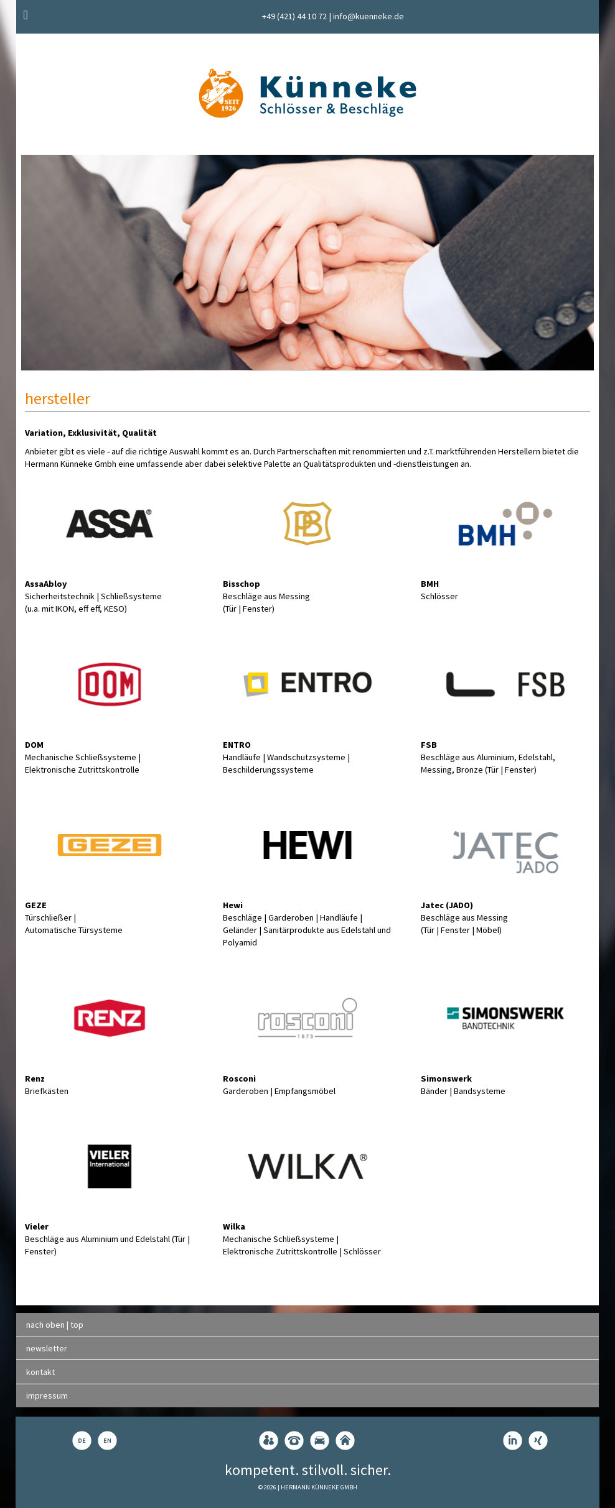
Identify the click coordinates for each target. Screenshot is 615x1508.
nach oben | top (54, 1324)
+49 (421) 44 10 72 (294, 16)
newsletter (46, 1348)
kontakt (40, 1371)
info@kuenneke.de (368, 16)
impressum (47, 1395)
